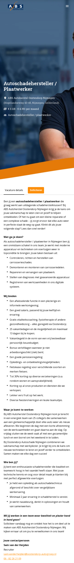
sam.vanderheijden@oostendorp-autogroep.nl (30, 554)
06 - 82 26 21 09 (12, 558)
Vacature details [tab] (14, 190)
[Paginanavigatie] (67, 6)
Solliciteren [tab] (36, 190)
